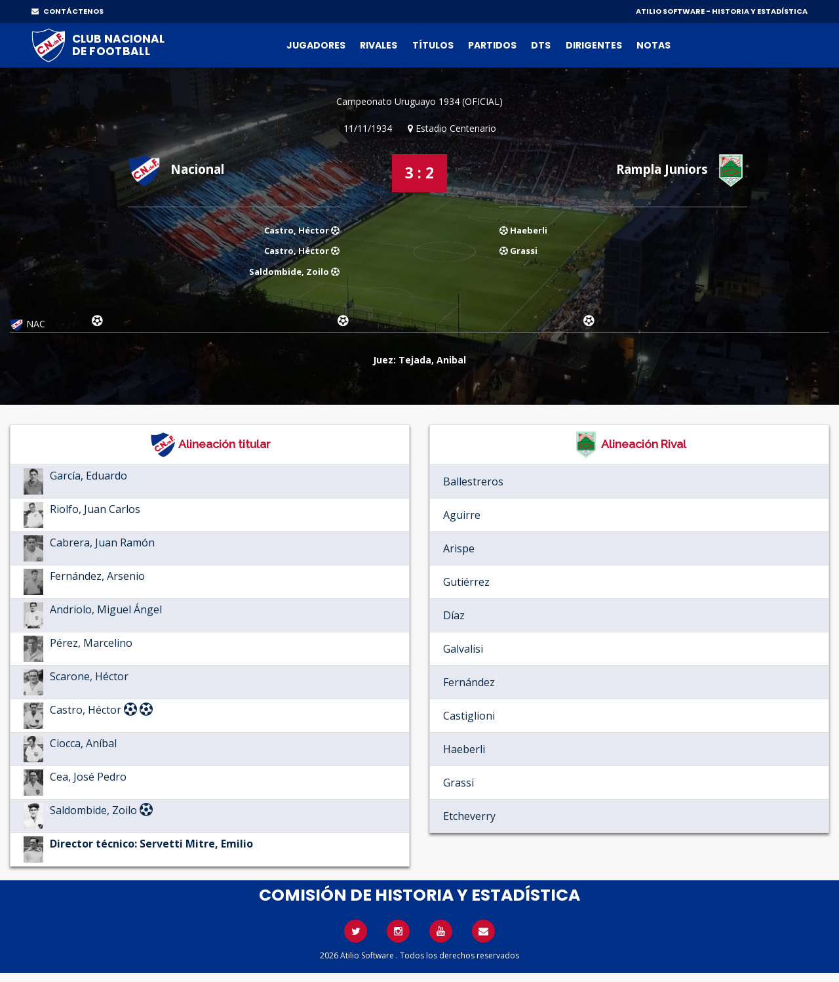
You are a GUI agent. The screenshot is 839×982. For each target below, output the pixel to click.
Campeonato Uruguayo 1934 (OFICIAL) (419, 101)
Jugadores (315, 45)
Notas (653, 45)
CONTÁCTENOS (67, 11)
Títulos (433, 45)
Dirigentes (594, 45)
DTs (541, 45)
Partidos (492, 45)
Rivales (378, 45)
